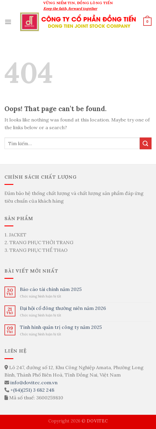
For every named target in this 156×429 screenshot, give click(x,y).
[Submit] (146, 143)
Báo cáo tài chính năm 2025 (51, 289)
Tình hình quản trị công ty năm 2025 (61, 327)
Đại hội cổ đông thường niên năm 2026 (63, 308)
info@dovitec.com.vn (34, 382)
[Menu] (8, 22)
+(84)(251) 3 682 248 (32, 390)
